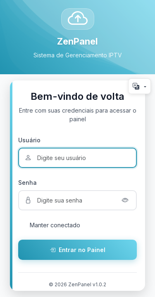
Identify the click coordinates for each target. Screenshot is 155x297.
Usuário (29, 140)
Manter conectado (55, 225)
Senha (27, 182)
